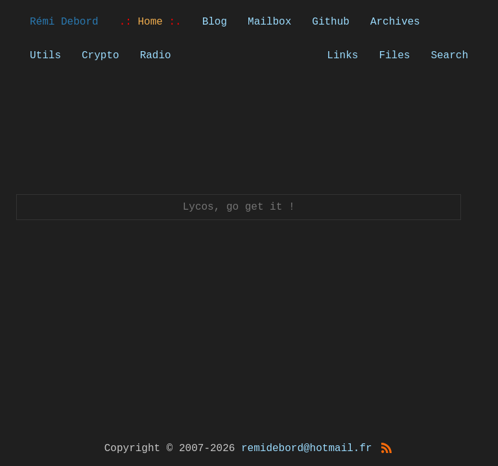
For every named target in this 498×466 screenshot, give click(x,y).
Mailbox (269, 22)
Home (150, 22)
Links (342, 55)
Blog (214, 22)
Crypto (100, 55)
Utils (45, 55)
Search (449, 55)
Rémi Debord (64, 22)
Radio (155, 55)
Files (394, 55)
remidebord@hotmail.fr (306, 448)
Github (331, 22)
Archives (395, 22)
